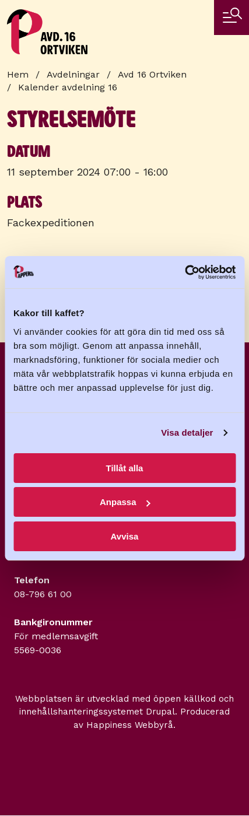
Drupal (160, 711)
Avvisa (125, 536)
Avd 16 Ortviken (152, 74)
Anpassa (125, 502)
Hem (18, 74)
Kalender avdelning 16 (67, 87)
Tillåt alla (124, 468)
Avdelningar (73, 74)
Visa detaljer (187, 432)
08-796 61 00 (43, 594)
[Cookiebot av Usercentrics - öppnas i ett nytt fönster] (185, 272)
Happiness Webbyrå (129, 725)
